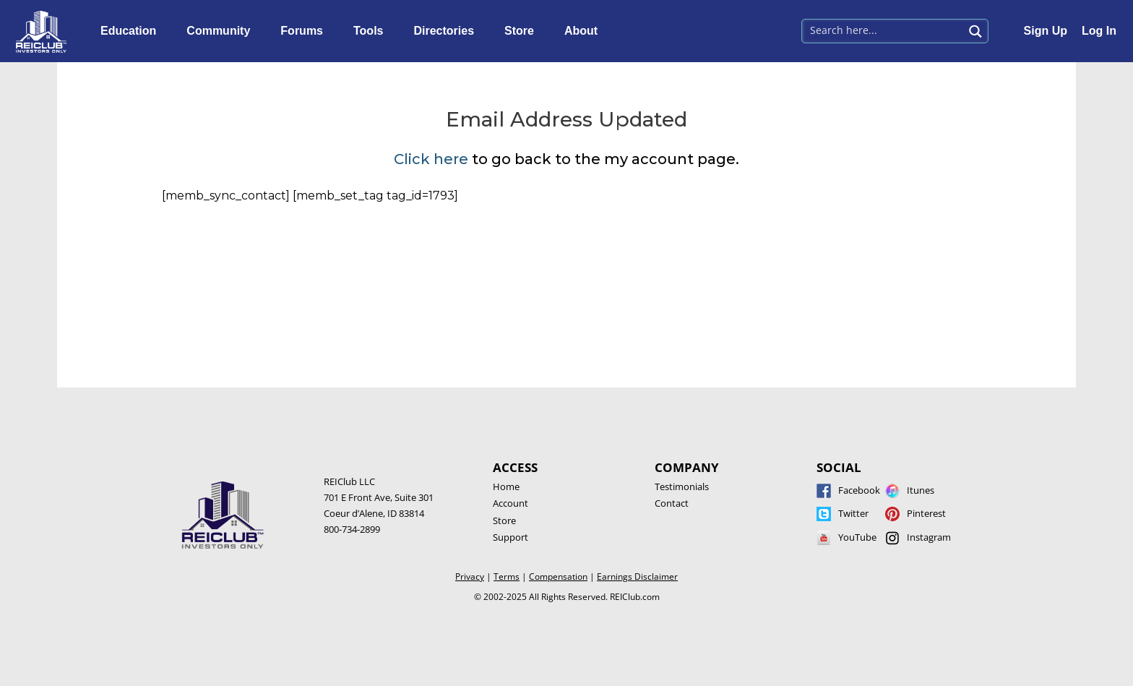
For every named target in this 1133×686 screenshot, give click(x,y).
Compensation (558, 576)
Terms (507, 576)
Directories (447, 31)
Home (506, 486)
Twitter (853, 513)
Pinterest (926, 513)
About (584, 31)
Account (510, 503)
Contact (672, 503)
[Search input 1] (883, 29)
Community (221, 31)
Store (522, 31)
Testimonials (682, 486)
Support (510, 537)
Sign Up (1045, 31)
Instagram (929, 537)
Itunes (920, 490)
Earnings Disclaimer (637, 576)
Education (131, 31)
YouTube (857, 537)
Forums (305, 31)
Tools (371, 31)
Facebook (859, 490)
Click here (431, 159)
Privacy (469, 576)
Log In (1099, 31)
